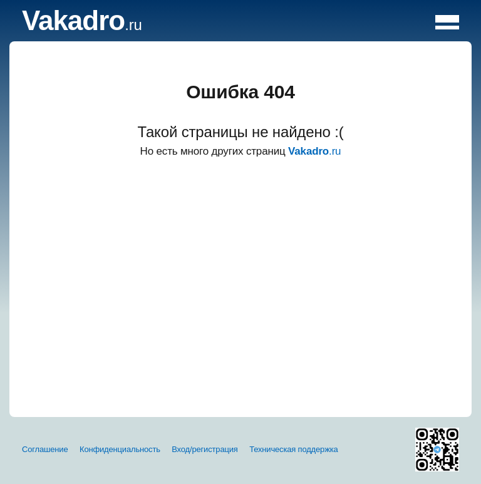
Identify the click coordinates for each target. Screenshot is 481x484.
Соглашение (45, 449)
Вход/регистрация (204, 449)
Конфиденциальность (120, 449)
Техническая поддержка (293, 449)
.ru (82, 24)
